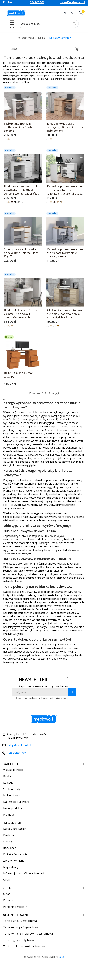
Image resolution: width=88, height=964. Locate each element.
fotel (74, 644)
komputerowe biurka (28, 550)
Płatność (8, 841)
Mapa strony (11, 867)
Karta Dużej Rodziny (15, 828)
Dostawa (8, 835)
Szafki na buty (11, 789)
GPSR (6, 880)
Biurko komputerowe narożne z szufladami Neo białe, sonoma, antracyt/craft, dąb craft (65, 192)
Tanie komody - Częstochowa (20, 927)
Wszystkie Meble (13, 770)
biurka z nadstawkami (25, 516)
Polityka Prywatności (15, 854)
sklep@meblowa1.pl (72, 2)
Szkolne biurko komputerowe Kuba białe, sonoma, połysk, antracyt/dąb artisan (64, 313)
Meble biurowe (12, 795)
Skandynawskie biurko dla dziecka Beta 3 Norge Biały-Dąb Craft (21, 252)
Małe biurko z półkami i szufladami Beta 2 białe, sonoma (18, 127)
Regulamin (9, 848)
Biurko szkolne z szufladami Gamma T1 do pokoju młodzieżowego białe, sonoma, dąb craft (21, 315)
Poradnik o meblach (15, 906)
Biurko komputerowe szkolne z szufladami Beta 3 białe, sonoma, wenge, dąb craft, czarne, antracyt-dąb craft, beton (22, 193)
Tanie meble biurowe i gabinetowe (24, 946)
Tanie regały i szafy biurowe (20, 940)
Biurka (7, 776)
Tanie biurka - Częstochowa (20, 921)
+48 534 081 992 (17, 753)
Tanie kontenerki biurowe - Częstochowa (28, 933)
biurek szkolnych (38, 539)
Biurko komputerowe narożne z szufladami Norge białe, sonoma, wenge (65, 252)
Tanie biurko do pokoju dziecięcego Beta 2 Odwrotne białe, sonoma (65, 127)
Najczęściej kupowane (16, 802)
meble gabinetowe (36, 546)
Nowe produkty (12, 808)
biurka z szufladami (64, 501)
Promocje (9, 814)
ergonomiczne (19, 662)
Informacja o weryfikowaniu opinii (23, 873)
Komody (8, 782)
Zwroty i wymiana (13, 860)
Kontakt (8, 900)
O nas (6, 894)
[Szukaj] (48, 24)
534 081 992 (37, 2)
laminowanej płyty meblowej (40, 416)
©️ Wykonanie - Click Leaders (44, 957)
